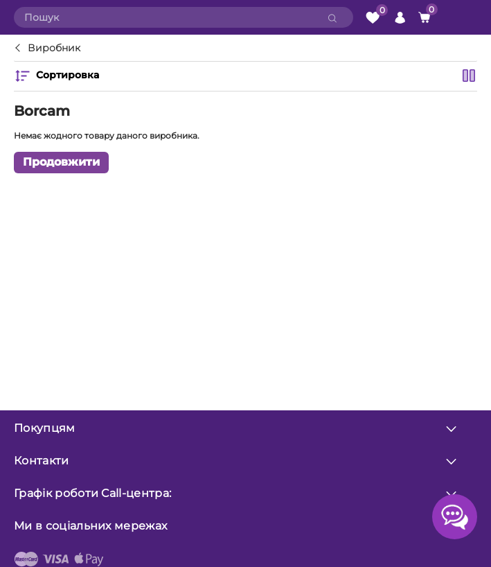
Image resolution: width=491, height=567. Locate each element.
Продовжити (61, 161)
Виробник (54, 48)
